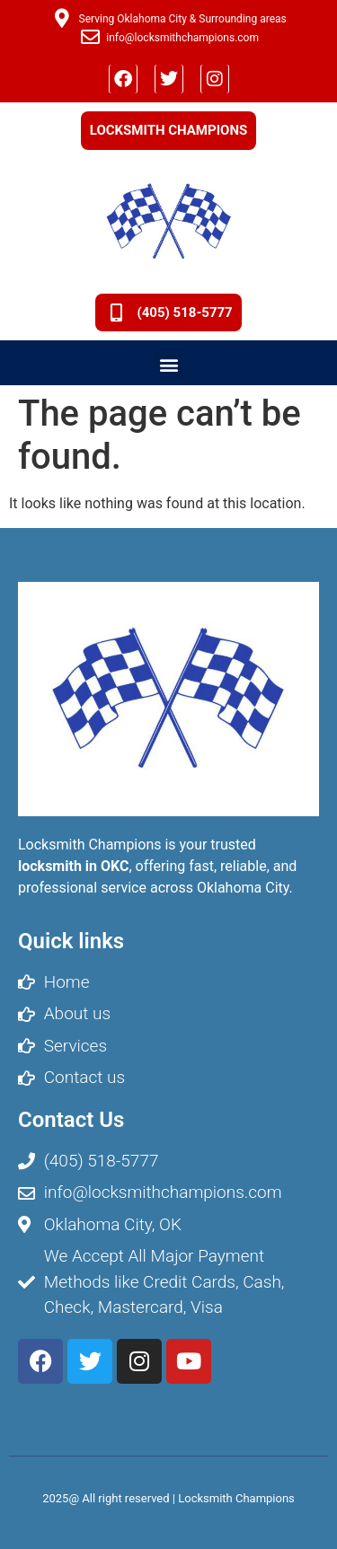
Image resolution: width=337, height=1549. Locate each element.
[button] (168, 364)
